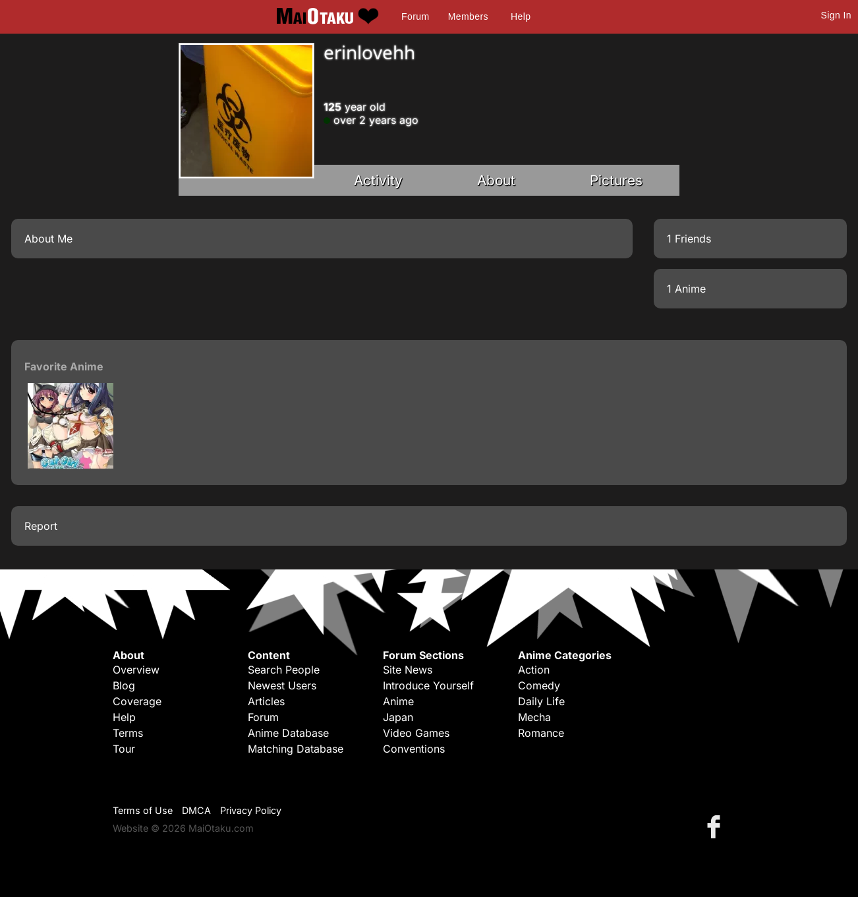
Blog (124, 685)
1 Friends (689, 238)
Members (468, 16)
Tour (124, 748)
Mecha (534, 717)
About (496, 180)
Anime (398, 701)
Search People (284, 669)
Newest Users (282, 685)
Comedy (539, 685)
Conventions (414, 748)
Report (40, 526)
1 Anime (686, 288)
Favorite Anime (63, 366)
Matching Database (295, 748)
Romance (541, 732)
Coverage (137, 701)
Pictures (616, 180)
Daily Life (541, 701)
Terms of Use (143, 810)
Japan (398, 717)
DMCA (196, 810)
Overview (136, 669)
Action (534, 669)
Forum (415, 16)
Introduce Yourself (428, 685)
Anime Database (288, 732)
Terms (128, 732)
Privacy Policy (250, 810)
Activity (378, 180)
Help (520, 16)
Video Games (416, 732)
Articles (266, 701)
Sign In (836, 15)
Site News (407, 669)
